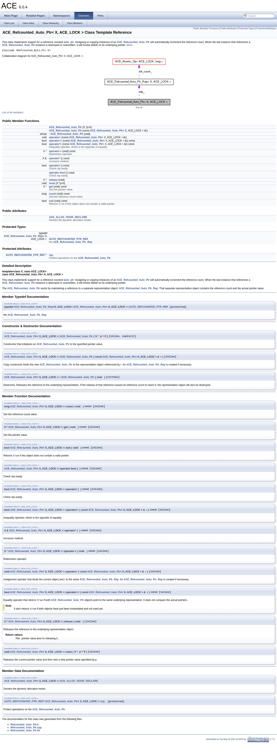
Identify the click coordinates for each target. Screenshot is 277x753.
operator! (54, 166)
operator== (55, 141)
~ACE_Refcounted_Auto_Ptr (66, 134)
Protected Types (246, 28)
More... (130, 45)
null (51, 201)
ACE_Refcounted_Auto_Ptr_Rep (23, 237)
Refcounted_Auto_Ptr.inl (25, 740)
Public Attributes (228, 28)
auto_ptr (69, 42)
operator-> (55, 151)
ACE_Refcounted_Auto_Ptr (133, 42)
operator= (55, 137)
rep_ (51, 256)
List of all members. (13, 113)
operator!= (55, 144)
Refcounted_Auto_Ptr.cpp (26, 737)
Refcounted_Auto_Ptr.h (25, 734)
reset (52, 183)
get (51, 187)
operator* (54, 159)
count (52, 194)
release (53, 180)
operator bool (57, 173)
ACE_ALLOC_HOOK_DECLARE (68, 218)
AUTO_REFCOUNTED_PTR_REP (68, 240)
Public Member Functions (205, 28)
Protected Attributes (266, 28)
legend (139, 108)
